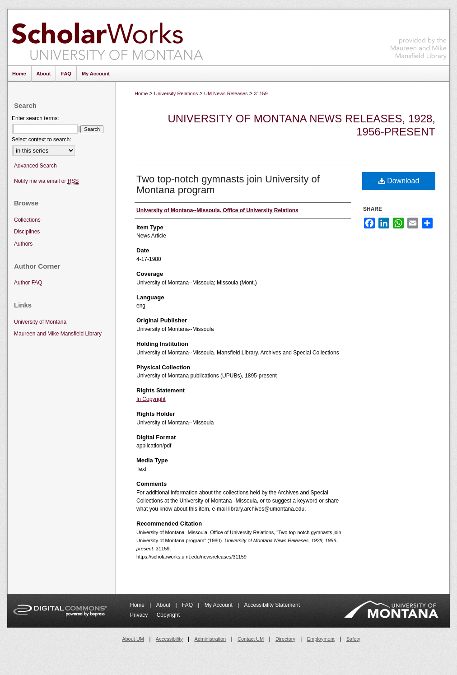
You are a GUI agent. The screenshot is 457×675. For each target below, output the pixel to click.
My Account (219, 605)
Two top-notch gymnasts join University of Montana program (228, 184)
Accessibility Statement (272, 605)
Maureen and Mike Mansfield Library (418, 35)
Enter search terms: (35, 118)
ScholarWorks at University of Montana (107, 37)
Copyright (168, 615)
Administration (210, 639)
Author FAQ (28, 282)
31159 (261, 93)
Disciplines (27, 231)
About (164, 605)
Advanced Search (35, 166)
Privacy (139, 615)
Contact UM (251, 639)
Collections (27, 220)
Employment (321, 639)
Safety (353, 639)
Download (399, 181)
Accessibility (169, 639)
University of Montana (40, 322)
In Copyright (151, 399)
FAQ (188, 605)
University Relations (176, 93)
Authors (23, 244)
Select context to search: (41, 139)
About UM (133, 639)
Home (141, 93)
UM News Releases (226, 93)
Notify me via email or (46, 181)
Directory (285, 639)
